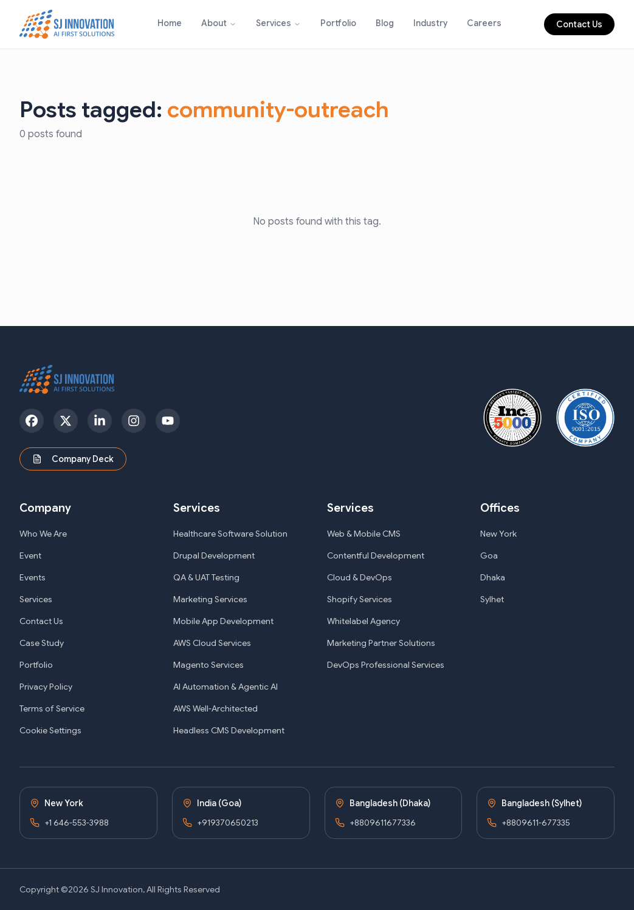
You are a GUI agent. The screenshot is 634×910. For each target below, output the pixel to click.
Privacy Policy (45, 686)
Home (169, 23)
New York (498, 533)
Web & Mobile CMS (364, 533)
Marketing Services (210, 599)
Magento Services (208, 664)
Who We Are (43, 533)
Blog (385, 23)
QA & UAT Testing (206, 577)
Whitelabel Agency (363, 621)
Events (32, 577)
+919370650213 (227, 822)
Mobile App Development (223, 621)
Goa (489, 555)
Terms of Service (51, 708)
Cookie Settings (50, 730)
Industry (430, 23)
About (214, 23)
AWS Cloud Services (212, 642)
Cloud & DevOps (359, 577)
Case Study (41, 642)
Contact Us (579, 24)
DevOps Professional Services (385, 664)
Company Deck (73, 458)
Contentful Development (375, 555)
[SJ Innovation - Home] (67, 24)
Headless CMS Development (228, 730)
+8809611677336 (383, 822)
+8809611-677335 (535, 822)
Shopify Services (359, 599)
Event (30, 555)
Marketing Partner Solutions (381, 642)
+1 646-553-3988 (76, 822)
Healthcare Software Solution (230, 533)
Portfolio (338, 23)
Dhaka (492, 577)
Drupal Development (214, 555)
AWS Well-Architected (215, 708)
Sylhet (492, 599)
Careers (484, 23)
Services (273, 23)
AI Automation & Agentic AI (225, 686)
